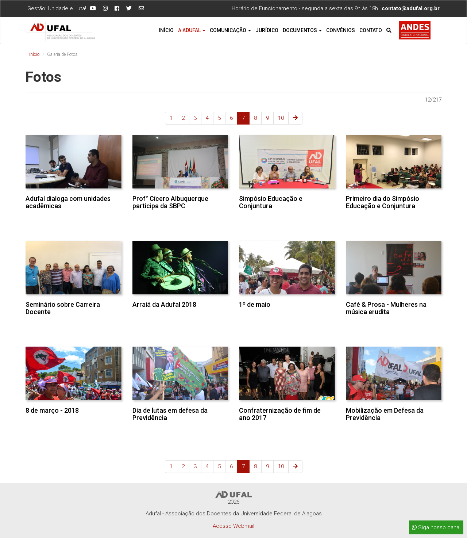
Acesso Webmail (233, 526)
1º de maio (254, 304)
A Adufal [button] (191, 30)
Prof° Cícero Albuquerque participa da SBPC (170, 202)
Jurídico (266, 30)
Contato (370, 30)
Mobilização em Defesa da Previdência (385, 414)
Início (166, 30)
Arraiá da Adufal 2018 (164, 304)
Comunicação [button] (230, 30)
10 (281, 118)
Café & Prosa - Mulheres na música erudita (386, 308)
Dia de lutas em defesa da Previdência (170, 414)
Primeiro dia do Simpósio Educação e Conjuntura (382, 202)
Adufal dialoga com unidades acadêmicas (68, 202)
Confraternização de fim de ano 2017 (280, 414)
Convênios (340, 30)
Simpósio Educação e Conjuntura (270, 202)
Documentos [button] (302, 30)
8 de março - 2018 (52, 410)
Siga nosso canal (436, 527)
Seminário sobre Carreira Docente (63, 308)
